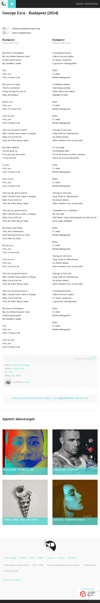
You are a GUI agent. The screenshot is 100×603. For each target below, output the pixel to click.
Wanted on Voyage (21, 365)
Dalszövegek (10, 558)
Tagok (41, 558)
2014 (10, 372)
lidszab (26, 382)
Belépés (80, 4)
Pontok (23, 558)
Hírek (32, 558)
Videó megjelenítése (21, 33)
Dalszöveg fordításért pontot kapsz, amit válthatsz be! (50, 398)
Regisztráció (91, 4)
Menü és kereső (12, 4)
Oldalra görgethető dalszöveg (26, 28)
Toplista (50, 558)
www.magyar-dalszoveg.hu (16, 565)
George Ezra (18, 368)
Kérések (61, 558)
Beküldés (72, 558)
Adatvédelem (90, 565)
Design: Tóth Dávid (11, 580)
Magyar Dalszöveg (4, 4)
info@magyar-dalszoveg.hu (67, 565)
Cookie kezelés (11, 571)
